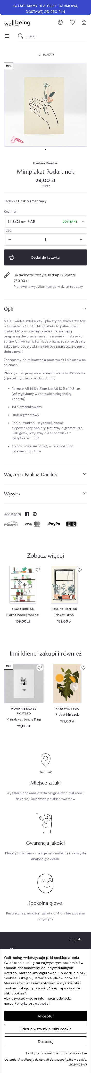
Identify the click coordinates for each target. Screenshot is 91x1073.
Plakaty (45, 55)
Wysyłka (45, 493)
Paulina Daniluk (45, 163)
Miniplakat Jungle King (24, 719)
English (75, 939)
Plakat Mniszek (67, 715)
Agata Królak (23, 609)
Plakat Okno (64, 615)
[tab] (45, 309)
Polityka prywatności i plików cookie (56, 1053)
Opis (45, 308)
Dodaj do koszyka (34, 257)
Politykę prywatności (32, 1003)
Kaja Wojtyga (67, 708)
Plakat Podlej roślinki (22, 615)
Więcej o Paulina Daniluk (45, 474)
